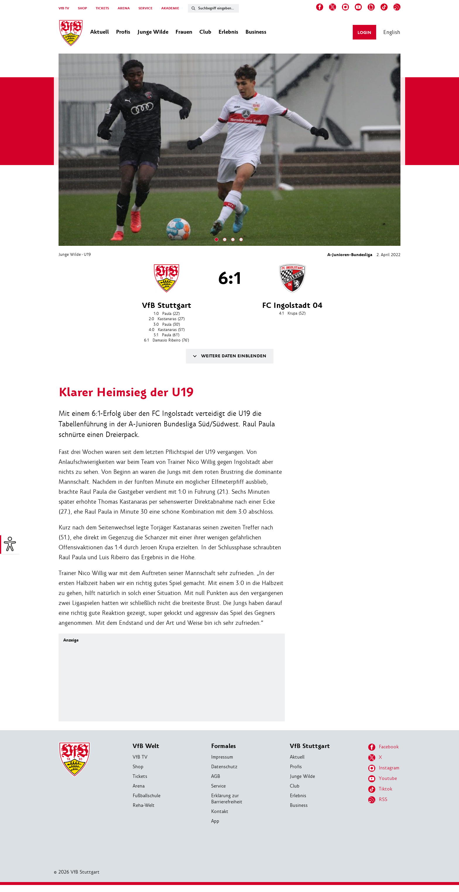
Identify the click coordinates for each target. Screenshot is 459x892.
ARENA (124, 8)
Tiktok (380, 789)
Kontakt (219, 811)
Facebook (383, 747)
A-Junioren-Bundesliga (349, 255)
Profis (296, 767)
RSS (377, 799)
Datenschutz (224, 767)
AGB (215, 776)
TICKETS (102, 8)
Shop (138, 767)
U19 (87, 254)
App (215, 821)
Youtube (382, 778)
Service (218, 786)
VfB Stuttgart (310, 746)
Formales (223, 746)
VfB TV (64, 8)
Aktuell (297, 757)
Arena (139, 786)
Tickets (140, 776)
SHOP (82, 8)
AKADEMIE (170, 8)
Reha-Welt (144, 805)
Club (294, 786)
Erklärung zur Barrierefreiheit (226, 798)
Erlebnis (298, 795)
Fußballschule (146, 795)
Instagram (383, 768)
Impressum (222, 757)
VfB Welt (146, 746)
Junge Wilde (70, 254)
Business (299, 805)
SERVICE (145, 8)
